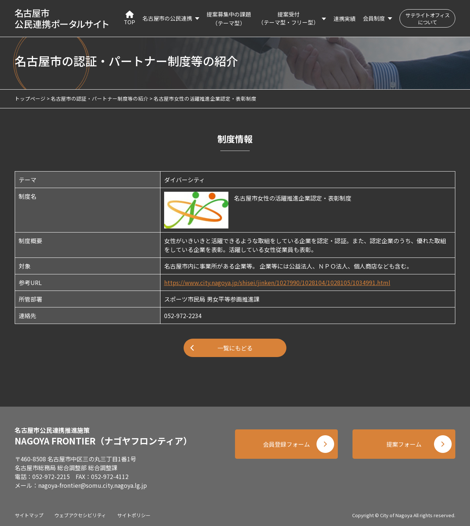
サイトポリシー (134, 515)
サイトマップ (29, 515)
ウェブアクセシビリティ (80, 515)
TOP (129, 18)
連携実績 (344, 18)
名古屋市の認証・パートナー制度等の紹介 (99, 98)
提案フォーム (404, 444)
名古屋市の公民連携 (167, 18)
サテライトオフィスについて (427, 18)
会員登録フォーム (286, 444)
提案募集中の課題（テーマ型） (229, 18)
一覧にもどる (235, 347)
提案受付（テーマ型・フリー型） (288, 18)
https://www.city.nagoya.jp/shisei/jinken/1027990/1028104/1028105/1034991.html (277, 282)
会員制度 (374, 18)
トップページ (30, 98)
